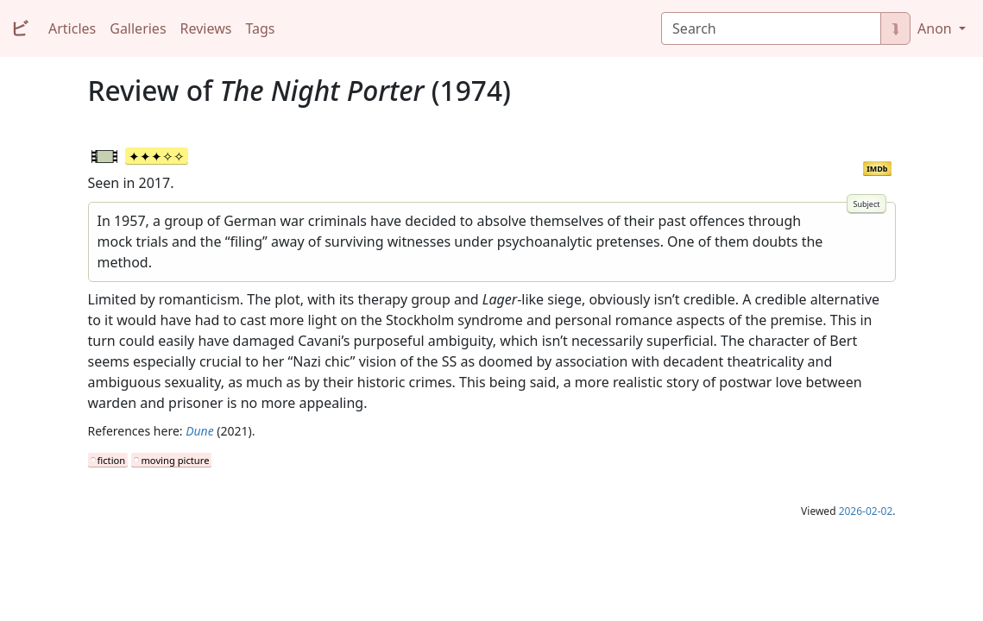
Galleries (138, 28)
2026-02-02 (866, 511)
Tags (259, 28)
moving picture (175, 460)
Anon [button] (936, 28)
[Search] (771, 28)
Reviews (206, 28)
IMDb (876, 168)
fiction (112, 460)
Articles (72, 28)
